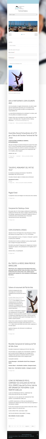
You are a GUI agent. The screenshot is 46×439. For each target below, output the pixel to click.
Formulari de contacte (13, 436)
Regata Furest (13, 192)
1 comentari (18, 156)
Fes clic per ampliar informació (14, 93)
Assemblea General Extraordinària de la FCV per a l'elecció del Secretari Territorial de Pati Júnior (23, 135)
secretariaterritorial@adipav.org (22, 120)
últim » (33, 426)
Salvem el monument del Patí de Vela (21, 287)
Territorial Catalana (23, 11)
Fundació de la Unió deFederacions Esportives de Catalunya (16, 299)
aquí (14, 329)
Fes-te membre (13, 45)
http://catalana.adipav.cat (23, 436)
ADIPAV (11, 297)
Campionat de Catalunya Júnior (19, 208)
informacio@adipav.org (26, 434)
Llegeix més (12, 123)
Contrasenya (11, 57)
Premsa (10, 181)
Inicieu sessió (18, 123)
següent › (27, 426)
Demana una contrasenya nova (16, 63)
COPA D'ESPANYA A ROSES (18, 230)
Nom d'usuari (12, 52)
